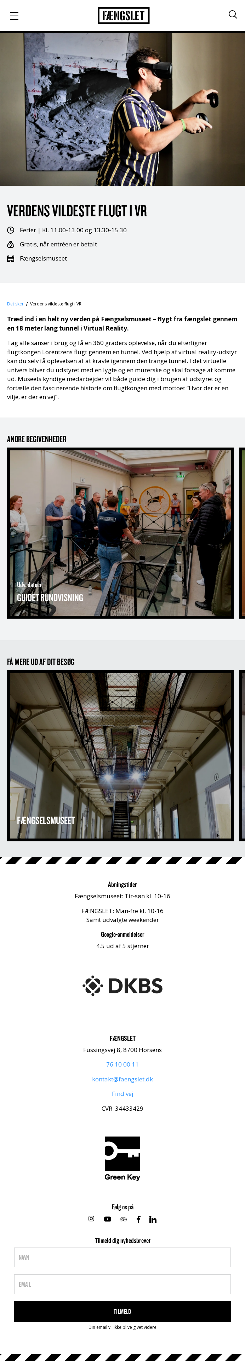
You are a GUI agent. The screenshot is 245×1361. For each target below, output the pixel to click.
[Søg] (233, 14)
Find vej (122, 1094)
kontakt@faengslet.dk (122, 1079)
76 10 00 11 (122, 1064)
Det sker (15, 304)
